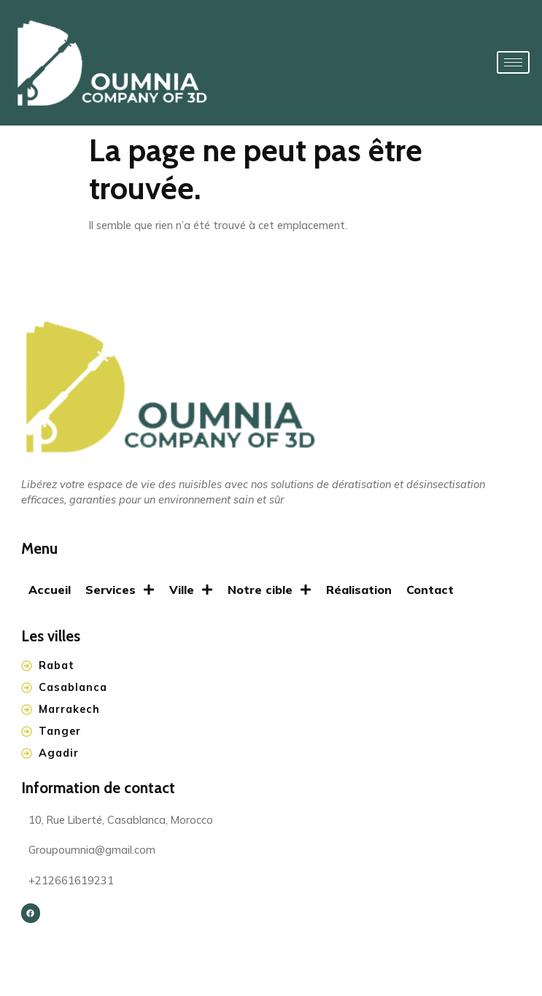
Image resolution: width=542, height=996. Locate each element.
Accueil (49, 589)
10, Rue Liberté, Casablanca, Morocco (120, 820)
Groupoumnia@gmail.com (91, 850)
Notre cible (269, 589)
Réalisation (359, 589)
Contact (430, 589)
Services (120, 589)
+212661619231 (71, 881)
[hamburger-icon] (513, 62)
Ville (191, 589)
